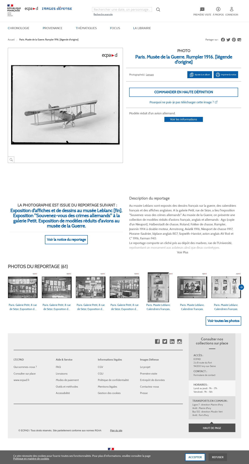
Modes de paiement (67, 371)
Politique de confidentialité (113, 371)
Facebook (157, 332)
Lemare (150, 74)
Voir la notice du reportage (66, 235)
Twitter (164, 332)
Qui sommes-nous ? (25, 358)
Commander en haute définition (183, 92)
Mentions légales (107, 377)
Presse (144, 384)
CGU (100, 364)
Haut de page (212, 419)
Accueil (11, 39)
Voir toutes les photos (223, 312)
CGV (100, 358)
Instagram (179, 332)
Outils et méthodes (67, 377)
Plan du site (116, 421)
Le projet (145, 358)
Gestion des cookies (109, 384)
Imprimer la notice (226, 74)
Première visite (148, 364)
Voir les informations (183, 124)
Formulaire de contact (204, 366)
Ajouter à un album (199, 74)
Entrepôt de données (152, 371)
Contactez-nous (149, 377)
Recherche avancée (103, 14)
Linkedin (172, 332)
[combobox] (122, 9)
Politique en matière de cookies (31, 460)
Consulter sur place (25, 364)
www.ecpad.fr (22, 371)
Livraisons (62, 364)
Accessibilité (63, 384)
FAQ (58, 358)
